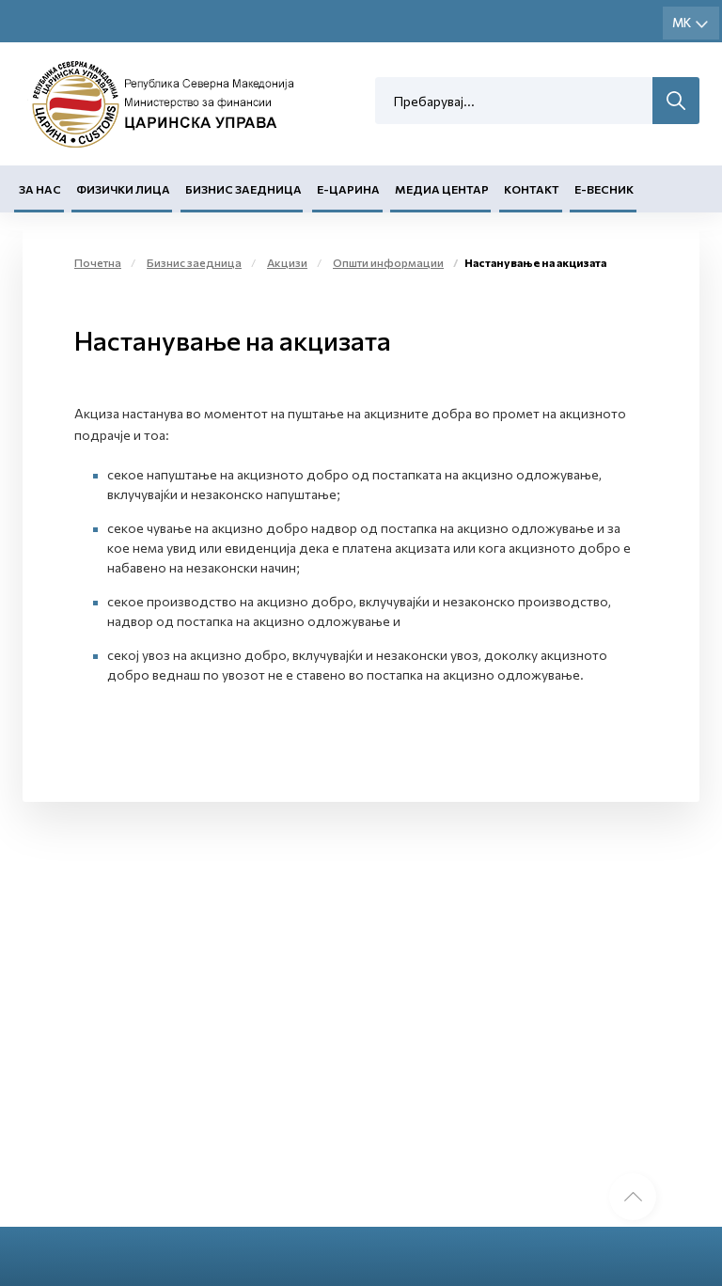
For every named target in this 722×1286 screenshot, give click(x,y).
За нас (40, 189)
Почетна (97, 262)
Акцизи (287, 262)
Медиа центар (442, 189)
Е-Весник (604, 189)
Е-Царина (348, 189)
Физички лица (123, 189)
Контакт (531, 189)
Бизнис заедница (243, 189)
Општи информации (388, 262)
